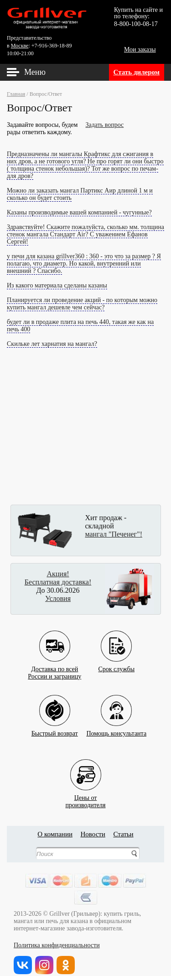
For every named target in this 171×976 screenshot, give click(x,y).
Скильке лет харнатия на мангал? (52, 343)
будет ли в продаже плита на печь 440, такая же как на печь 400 (80, 325)
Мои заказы (140, 49)
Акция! (58, 574)
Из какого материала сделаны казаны (57, 285)
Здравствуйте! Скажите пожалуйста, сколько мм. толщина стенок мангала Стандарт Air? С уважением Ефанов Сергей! (85, 234)
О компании (55, 834)
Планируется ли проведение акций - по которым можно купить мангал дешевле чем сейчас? (82, 304)
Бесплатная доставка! (58, 582)
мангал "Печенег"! (114, 534)
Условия (58, 598)
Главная (16, 94)
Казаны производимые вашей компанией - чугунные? (79, 212)
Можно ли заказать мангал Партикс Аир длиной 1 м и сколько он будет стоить (80, 194)
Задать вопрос (105, 124)
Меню (35, 72)
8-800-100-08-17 (136, 24)
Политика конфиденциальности (57, 945)
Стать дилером (137, 72)
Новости (92, 834)
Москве (20, 45)
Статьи (123, 834)
